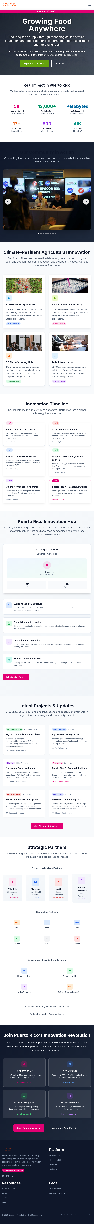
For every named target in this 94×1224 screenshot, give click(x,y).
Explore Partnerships (24, 1082)
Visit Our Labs (62, 63)
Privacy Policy (55, 1188)
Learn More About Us (64, 1128)
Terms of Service (57, 1193)
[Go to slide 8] (55, 233)
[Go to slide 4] (46, 233)
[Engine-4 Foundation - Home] (9, 4)
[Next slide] (86, 202)
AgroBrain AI (55, 1155)
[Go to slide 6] (50, 233)
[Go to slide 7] (53, 233)
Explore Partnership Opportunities (47, 1014)
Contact (5, 1198)
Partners (53, 1169)
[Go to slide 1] (38, 233)
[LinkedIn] (7, 1176)
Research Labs (56, 1160)
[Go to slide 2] (41, 233)
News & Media (8, 1188)
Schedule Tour (70, 1082)
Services (53, 1164)
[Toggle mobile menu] (89, 4)
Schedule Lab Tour (16, 677)
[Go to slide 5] (48, 233)
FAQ (4, 1202)
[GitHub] (12, 1176)
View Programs (24, 1114)
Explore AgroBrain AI (34, 63)
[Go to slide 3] (43, 233)
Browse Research (69, 1114)
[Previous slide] (8, 202)
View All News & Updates (47, 826)
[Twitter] (3, 1176)
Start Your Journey (28, 1128)
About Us (6, 1193)
